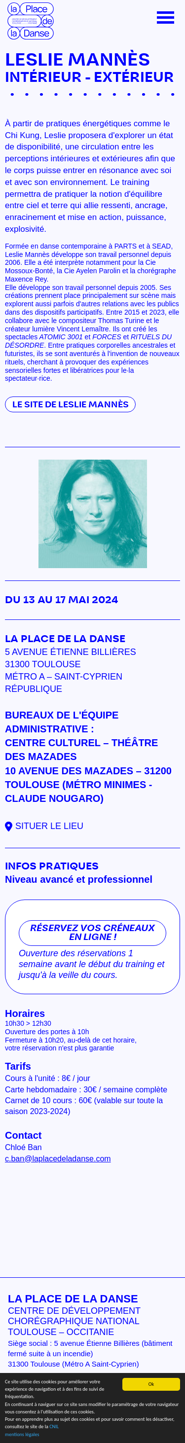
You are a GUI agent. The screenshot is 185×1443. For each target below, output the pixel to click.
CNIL (54, 1427)
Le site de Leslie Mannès (70, 404)
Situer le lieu (49, 826)
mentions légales (22, 1434)
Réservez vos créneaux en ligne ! (92, 933)
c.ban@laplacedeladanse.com (58, 1158)
